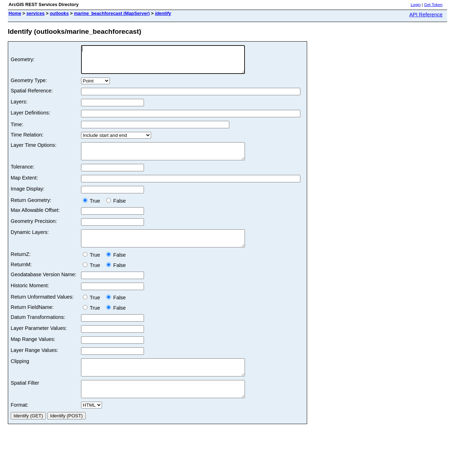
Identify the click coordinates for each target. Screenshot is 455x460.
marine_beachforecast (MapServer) (112, 13)
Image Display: (27, 197)
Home (15, 13)
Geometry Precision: (34, 229)
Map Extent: (24, 186)
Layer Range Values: (34, 362)
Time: (17, 130)
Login (416, 4)
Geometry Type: (29, 86)
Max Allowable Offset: (35, 218)
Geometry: (22, 62)
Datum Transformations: (38, 329)
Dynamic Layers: (30, 241)
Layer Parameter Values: (39, 340)
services (35, 13)
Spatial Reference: (32, 96)
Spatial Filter (25, 398)
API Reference (426, 14)
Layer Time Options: (34, 150)
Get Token (433, 4)
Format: (19, 423)
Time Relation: (27, 140)
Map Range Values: (33, 351)
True (93, 209)
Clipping (20, 373)
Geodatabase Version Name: (43, 286)
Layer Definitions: (30, 118)
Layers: (19, 107)
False (116, 209)
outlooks (59, 13)
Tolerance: (22, 175)
